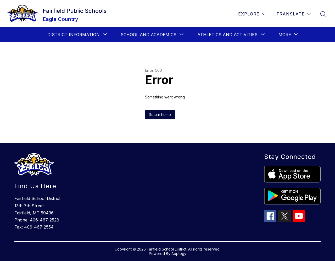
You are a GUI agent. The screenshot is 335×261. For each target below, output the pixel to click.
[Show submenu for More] (284, 34)
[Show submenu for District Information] (73, 34)
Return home (160, 114)
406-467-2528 (44, 220)
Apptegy (178, 253)
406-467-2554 (39, 227)
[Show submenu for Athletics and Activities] (227, 34)
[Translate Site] (293, 14)
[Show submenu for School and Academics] (148, 34)
